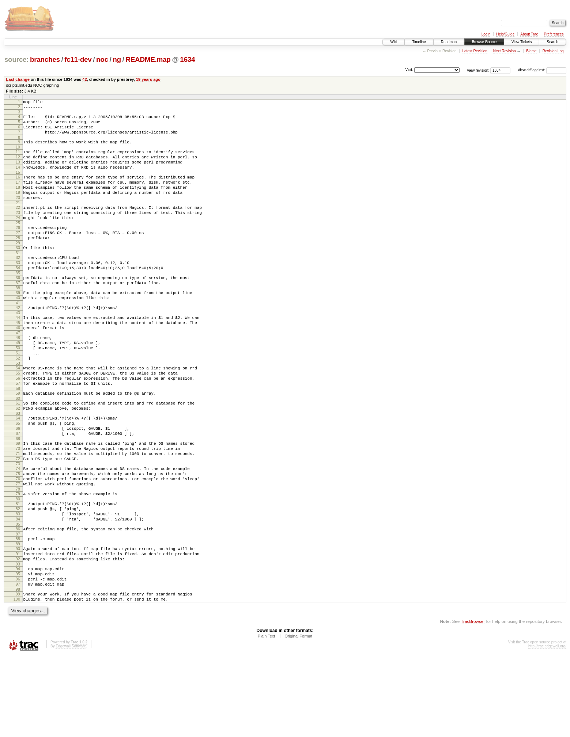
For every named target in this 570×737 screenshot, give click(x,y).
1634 (187, 59)
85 (18, 593)
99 (18, 673)
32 (18, 283)
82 (18, 574)
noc (102, 59)
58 (18, 435)
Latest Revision (474, 51)
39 (18, 323)
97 (18, 662)
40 (18, 329)
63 (18, 464)
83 (18, 581)
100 (17, 679)
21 (18, 220)
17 (18, 195)
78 (18, 552)
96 (18, 656)
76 (18, 540)
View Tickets (522, 42)
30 (18, 272)
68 (18, 493)
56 (18, 423)
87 (18, 604)
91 (18, 626)
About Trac (529, 34)
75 (18, 534)
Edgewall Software (71, 727)
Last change (18, 79)
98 (18, 668)
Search (552, 42)
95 (18, 649)
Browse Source (484, 42)
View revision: (478, 70)
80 (18, 563)
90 (18, 620)
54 (18, 411)
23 (18, 231)
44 (18, 351)
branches (45, 59)
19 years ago (148, 79)
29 (18, 267)
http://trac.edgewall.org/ (547, 727)
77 (18, 546)
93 (18, 638)
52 (18, 400)
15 (18, 184)
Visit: (409, 70)
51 (18, 393)
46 (18, 364)
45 (18, 358)
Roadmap (449, 42)
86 (18, 598)
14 (18, 178)
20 (18, 214)
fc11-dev (77, 59)
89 (18, 615)
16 (18, 189)
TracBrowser (473, 702)
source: (16, 59)
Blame (531, 51)
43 (18, 347)
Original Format (298, 717)
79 (18, 557)
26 (18, 248)
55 (18, 417)
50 (18, 387)
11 (18, 159)
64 (18, 468)
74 (18, 528)
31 (18, 278)
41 (18, 336)
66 (18, 481)
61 (18, 451)
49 (18, 381)
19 (18, 208)
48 (18, 375)
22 (18, 225)
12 (18, 165)
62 (18, 457)
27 (18, 254)
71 (18, 510)
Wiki (393, 42)
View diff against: (542, 70)
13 (18, 172)
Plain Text (266, 717)
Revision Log (553, 51)
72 (18, 517)
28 (18, 261)
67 (18, 487)
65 (18, 475)
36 (18, 306)
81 (18, 568)
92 (18, 632)
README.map (147, 59)
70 (18, 504)
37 (18, 312)
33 (18, 289)
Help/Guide (505, 34)
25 (18, 243)
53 (18, 406)
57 (18, 429)
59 (18, 440)
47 (18, 370)
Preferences (554, 34)
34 (18, 295)
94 (18, 643)
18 (18, 201)
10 (18, 155)
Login (486, 34)
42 (84, 79)
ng (117, 59)
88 (18, 609)
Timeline (419, 42)
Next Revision (504, 51)
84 (18, 587)
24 (18, 237)
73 (18, 523)
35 (18, 301)
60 (18, 446)
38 (18, 318)
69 (18, 498)
